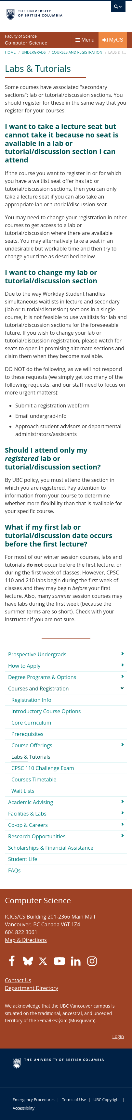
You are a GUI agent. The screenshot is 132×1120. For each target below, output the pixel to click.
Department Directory (31, 988)
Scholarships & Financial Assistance (50, 847)
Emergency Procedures (34, 1099)
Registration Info (31, 699)
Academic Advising (30, 802)
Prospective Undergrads (37, 654)
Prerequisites (27, 734)
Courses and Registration (77, 52)
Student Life (22, 859)
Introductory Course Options (46, 711)
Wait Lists (22, 790)
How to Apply (24, 665)
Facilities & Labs (27, 813)
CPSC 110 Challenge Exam (42, 768)
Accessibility (23, 1108)
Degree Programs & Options (42, 677)
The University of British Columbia (48, 13)
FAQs (14, 870)
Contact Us (18, 980)
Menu (85, 40)
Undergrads (33, 52)
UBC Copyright (106, 1099)
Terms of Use (74, 1099)
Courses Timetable (34, 779)
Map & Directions (26, 940)
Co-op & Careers (28, 825)
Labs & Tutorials (30, 756)
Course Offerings (31, 745)
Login (118, 1036)
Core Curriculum (31, 722)
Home (10, 52)
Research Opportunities (36, 836)
